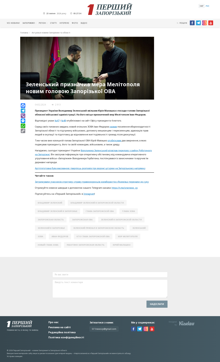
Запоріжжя (28, 23)
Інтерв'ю (64, 23)
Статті (53, 23)
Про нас (53, 322)
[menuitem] (201, 6)
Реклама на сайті (59, 327)
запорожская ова (82, 219)
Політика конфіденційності (66, 337)
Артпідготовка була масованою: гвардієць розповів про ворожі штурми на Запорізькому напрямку (90, 168)
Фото (75, 23)
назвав (113, 126)
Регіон (42, 23)
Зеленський (139, 228)
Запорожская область (51, 219)
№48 (63, 120)
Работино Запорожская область (85, 244)
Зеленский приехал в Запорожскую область (98, 228)
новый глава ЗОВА (48, 244)
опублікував (115, 140)
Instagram (88, 193)
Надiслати (157, 304)
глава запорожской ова (100, 211)
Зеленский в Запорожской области (121, 219)
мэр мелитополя (128, 236)
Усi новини (13, 23)
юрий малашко (121, 244)
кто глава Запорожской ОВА (93, 236)
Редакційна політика (62, 332)
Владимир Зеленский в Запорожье (57, 211)
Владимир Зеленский (50, 202)
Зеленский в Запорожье (51, 228)
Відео (84, 23)
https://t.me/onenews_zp (125, 187)
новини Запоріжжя (40, 350)
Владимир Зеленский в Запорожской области (97, 202)
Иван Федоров (60, 236)
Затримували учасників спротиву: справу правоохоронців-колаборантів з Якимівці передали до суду (92, 181)
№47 (57, 120)
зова (40, 236)
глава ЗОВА (128, 211)
